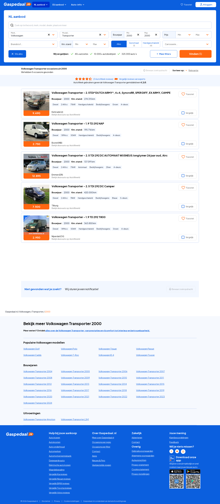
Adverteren (137, 437)
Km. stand (66, 44)
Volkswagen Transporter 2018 (113, 390)
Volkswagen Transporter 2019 (150, 390)
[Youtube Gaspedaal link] (177, 451)
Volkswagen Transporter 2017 (75, 390)
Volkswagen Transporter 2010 (113, 377)
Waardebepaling (56, 469)
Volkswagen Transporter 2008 (37, 377)
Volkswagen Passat (145, 348)
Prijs (166, 34)
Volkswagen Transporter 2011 (150, 377)
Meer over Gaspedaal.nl (103, 437)
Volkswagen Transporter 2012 (37, 384)
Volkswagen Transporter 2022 (113, 396)
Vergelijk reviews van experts (132, 79)
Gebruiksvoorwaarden (142, 451)
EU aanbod (59, 4)
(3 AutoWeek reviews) (103, 79)
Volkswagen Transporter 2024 (37, 403)
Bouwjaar (117, 34)
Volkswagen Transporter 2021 (75, 396)
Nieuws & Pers (98, 460)
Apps (94, 456)
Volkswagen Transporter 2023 (150, 396)
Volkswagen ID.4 (106, 355)
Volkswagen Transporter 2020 (37, 396)
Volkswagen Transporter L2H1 (75, 419)
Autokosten (54, 442)
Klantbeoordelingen (178, 437)
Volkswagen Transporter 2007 (150, 371)
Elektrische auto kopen (60, 465)
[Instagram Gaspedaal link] (183, 451)
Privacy (57, 501)
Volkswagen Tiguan (108, 348)
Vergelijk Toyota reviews (60, 488)
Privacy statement (140, 464)
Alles (119, 44)
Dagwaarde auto (57, 460)
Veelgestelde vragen (101, 465)
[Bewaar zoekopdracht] (155, 70)
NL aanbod (41, 4)
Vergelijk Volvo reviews (59, 492)
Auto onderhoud (57, 446)
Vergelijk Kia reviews (58, 474)
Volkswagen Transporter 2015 (150, 384)
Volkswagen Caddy (32, 355)
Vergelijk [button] (187, 112)
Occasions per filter (101, 446)
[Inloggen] (205, 4)
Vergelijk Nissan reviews (60, 478)
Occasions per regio (101, 442)
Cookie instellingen (71, 501)
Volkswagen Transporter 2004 (37, 371)
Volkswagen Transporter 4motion (39, 419)
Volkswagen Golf (31, 348)
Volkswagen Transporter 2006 (113, 371)
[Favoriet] (186, 4)
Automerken (55, 451)
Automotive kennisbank (60, 456)
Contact (96, 451)
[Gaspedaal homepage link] (17, 5)
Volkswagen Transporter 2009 (75, 377)
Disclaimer (46, 501)
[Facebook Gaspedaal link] (171, 451)
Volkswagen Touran (145, 355)
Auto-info (78, 4)
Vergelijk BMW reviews (59, 483)
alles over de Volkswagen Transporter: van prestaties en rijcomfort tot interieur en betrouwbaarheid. (97, 330)
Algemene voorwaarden (143, 455)
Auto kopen (54, 437)
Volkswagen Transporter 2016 (37, 390)
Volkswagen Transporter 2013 (75, 384)
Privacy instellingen (140, 474)
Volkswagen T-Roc (70, 355)
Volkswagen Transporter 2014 (113, 384)
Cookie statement (140, 469)
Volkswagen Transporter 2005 (75, 371)
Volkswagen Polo (69, 348)
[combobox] (33, 34)
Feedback (174, 442)
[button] (48, 34)
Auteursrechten (139, 460)
